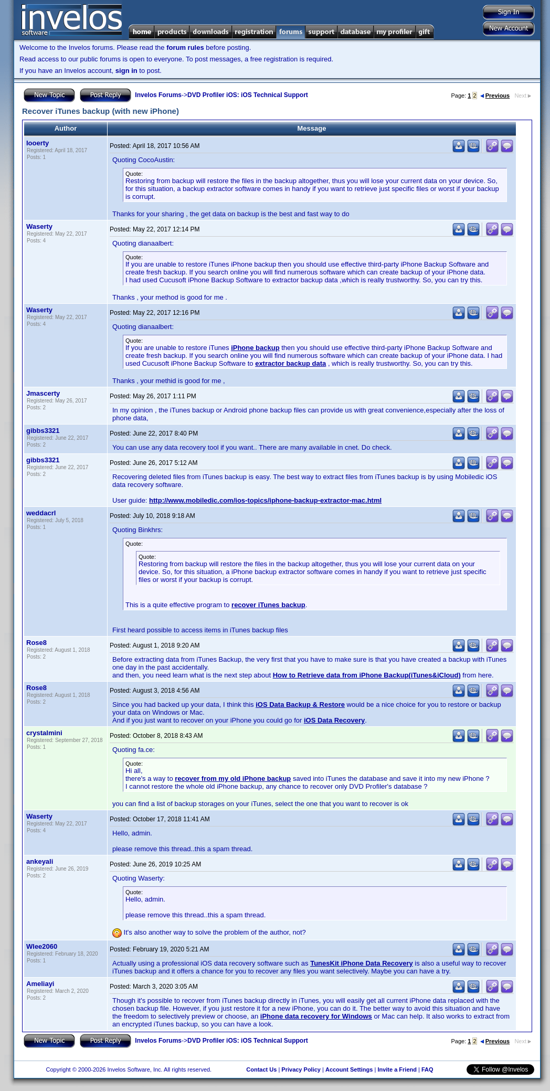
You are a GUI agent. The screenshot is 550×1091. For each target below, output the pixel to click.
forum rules (185, 47)
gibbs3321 (43, 431)
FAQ (427, 1069)
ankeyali (39, 861)
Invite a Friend (397, 1069)
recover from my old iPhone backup (233, 778)
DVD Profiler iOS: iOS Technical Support (247, 95)
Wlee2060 (41, 946)
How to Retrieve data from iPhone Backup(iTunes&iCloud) (367, 675)
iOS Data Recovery (334, 720)
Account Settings (349, 1069)
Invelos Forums (158, 95)
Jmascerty (43, 393)
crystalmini (44, 733)
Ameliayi (40, 984)
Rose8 (36, 643)
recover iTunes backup (268, 605)
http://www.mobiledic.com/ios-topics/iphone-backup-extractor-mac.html (265, 500)
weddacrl (41, 513)
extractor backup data (290, 363)
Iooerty (37, 143)
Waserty (39, 226)
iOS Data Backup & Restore (300, 704)
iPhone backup (255, 348)
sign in (126, 71)
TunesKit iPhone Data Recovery (361, 963)
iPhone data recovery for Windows (316, 1016)
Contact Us (261, 1069)
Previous (495, 95)
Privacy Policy (301, 1069)
